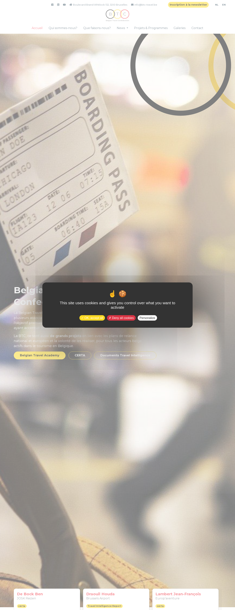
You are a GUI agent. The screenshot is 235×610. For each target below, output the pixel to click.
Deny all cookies (121, 317)
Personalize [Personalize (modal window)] (147, 317)
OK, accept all (92, 317)
